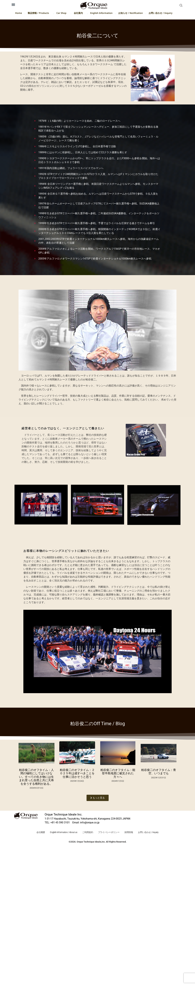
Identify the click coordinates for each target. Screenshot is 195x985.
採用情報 (131, 832)
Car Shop (62, 13)
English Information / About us (61, 832)
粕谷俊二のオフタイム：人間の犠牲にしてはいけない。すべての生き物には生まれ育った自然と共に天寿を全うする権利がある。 (36, 776)
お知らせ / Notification (130, 13)
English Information (101, 13)
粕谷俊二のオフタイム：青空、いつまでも (158, 771)
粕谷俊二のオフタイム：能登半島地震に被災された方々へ (117, 773)
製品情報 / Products (39, 13)
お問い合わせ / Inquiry (160, 13)
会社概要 (36, 832)
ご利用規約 (86, 832)
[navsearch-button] (181, 5)
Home (18, 13)
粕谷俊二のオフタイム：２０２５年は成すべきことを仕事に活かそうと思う (77, 773)
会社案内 (79, 13)
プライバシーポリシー (109, 832)
